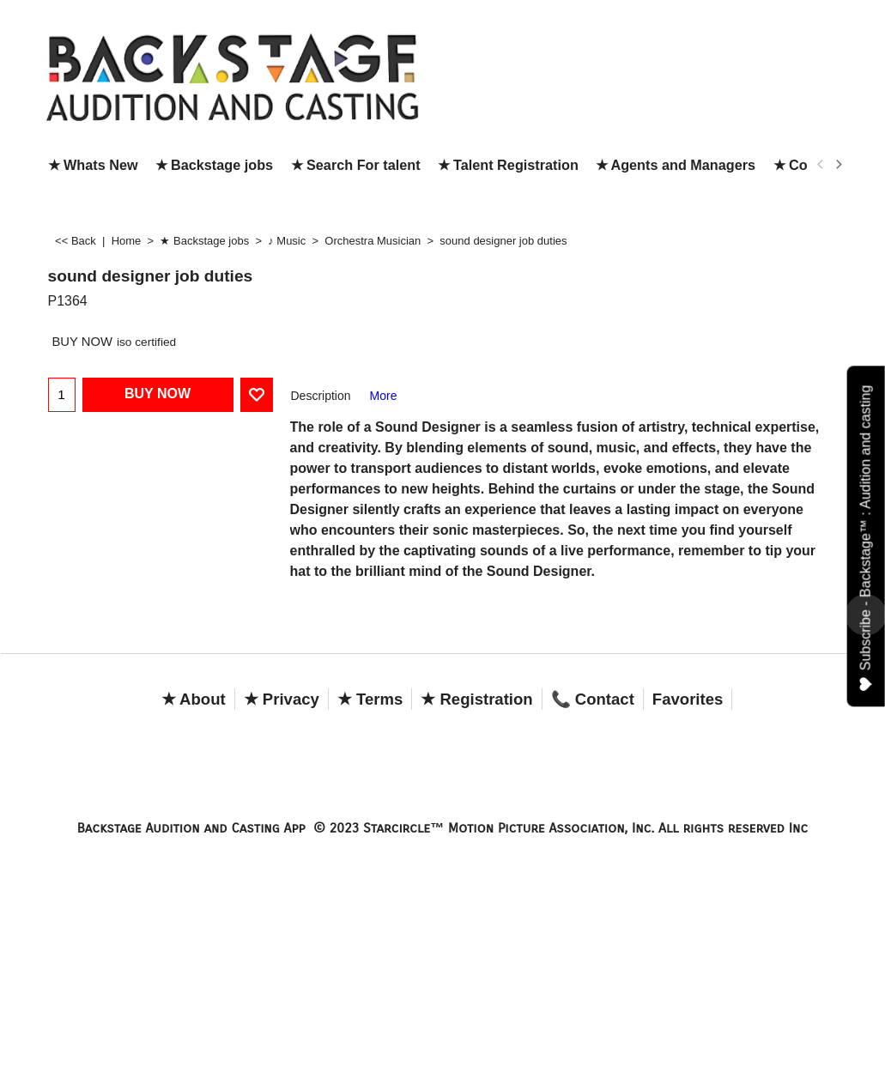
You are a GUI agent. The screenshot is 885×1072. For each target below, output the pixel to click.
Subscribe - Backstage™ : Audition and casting (866, 538)
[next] (838, 165)
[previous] (821, 165)
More (383, 396)
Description (321, 396)
